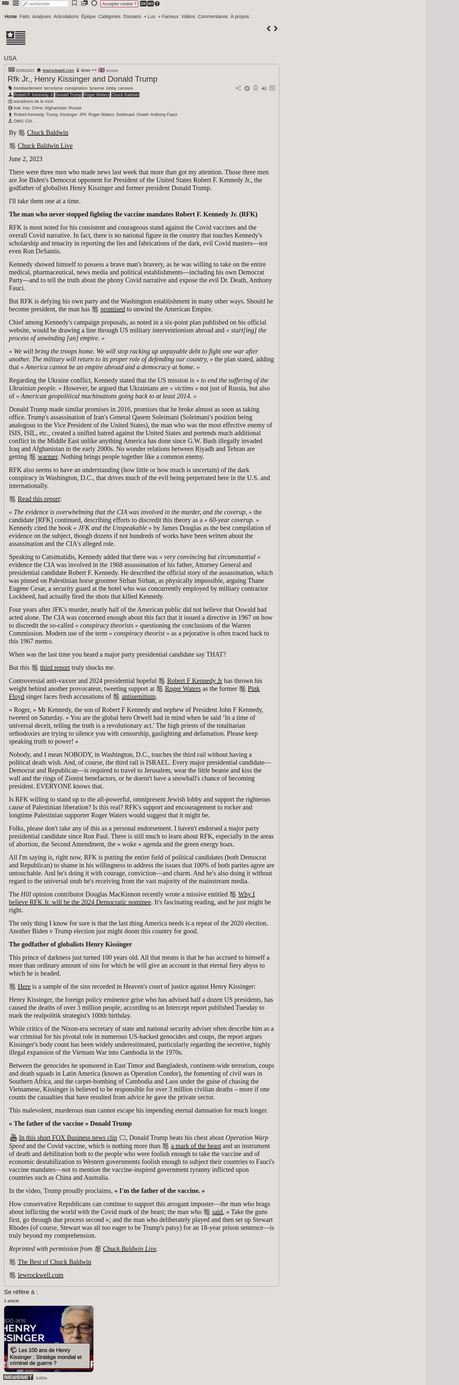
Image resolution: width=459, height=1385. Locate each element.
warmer (48, 456)
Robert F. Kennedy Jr (33, 94)
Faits (24, 16)
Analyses (41, 16)
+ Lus (150, 16)
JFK (83, 114)
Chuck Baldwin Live (45, 145)
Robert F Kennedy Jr (194, 680)
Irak (17, 107)
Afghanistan (55, 107)
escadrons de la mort (33, 101)
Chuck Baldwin (125, 94)
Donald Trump (68, 94)
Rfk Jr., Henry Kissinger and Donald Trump (83, 78)
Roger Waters (96, 94)
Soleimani (125, 114)
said (217, 1211)
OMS (18, 121)
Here (24, 986)
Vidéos (188, 16)
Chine (37, 107)
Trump (52, 114)
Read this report (39, 498)
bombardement (28, 88)
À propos (239, 16)
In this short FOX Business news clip (68, 1137)
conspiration (76, 88)
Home (11, 16)
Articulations (66, 16)
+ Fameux (168, 16)
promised (112, 309)
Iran (26, 107)
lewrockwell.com (58, 70)
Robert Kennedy (29, 114)
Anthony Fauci (163, 114)
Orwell (142, 114)
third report (55, 667)
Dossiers (132, 16)
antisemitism (138, 696)
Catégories (109, 16)
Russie (75, 107)
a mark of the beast (196, 1145)
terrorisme (53, 88)
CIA (28, 121)
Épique (88, 16)
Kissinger (68, 114)
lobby (111, 88)
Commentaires (213, 16)
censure (125, 88)
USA (10, 58)
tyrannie (96, 88)
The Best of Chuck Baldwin (54, 1261)
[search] (45, 4)
